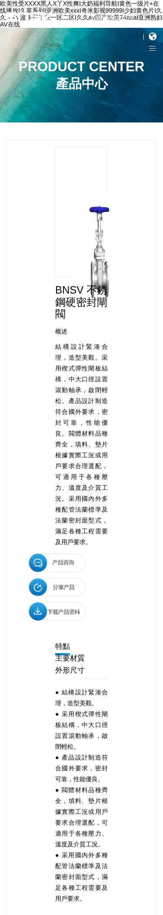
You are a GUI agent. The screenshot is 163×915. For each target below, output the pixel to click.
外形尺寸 (70, 670)
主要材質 (70, 658)
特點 (62, 646)
